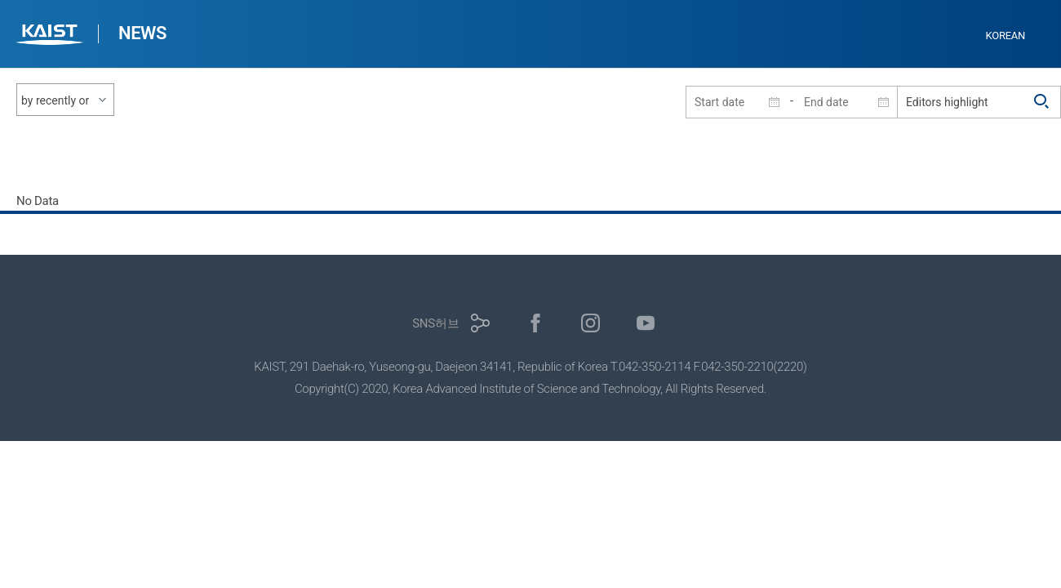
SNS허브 (435, 323)
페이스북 (535, 323)
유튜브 (646, 323)
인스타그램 (590, 323)
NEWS (142, 33)
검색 (1042, 102)
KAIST (51, 36)
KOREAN (1006, 35)
